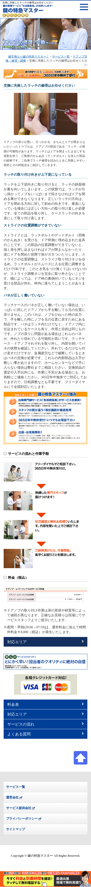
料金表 (45, 704)
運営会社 (12, 797)
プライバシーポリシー (22, 818)
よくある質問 (45, 734)
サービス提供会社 (18, 808)
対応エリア (45, 641)
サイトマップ (15, 829)
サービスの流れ (45, 724)
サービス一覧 (15, 787)
